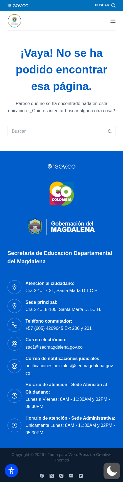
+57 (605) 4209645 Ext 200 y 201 (59, 328)
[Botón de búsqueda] (109, 131)
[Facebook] (42, 476)
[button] (112, 471)
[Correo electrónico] (71, 476)
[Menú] (112, 20)
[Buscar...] (56, 131)
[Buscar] (105, 5)
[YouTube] (81, 476)
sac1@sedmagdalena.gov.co (54, 347)
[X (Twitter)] (52, 476)
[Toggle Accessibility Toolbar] (11, 470)
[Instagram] (61, 476)
